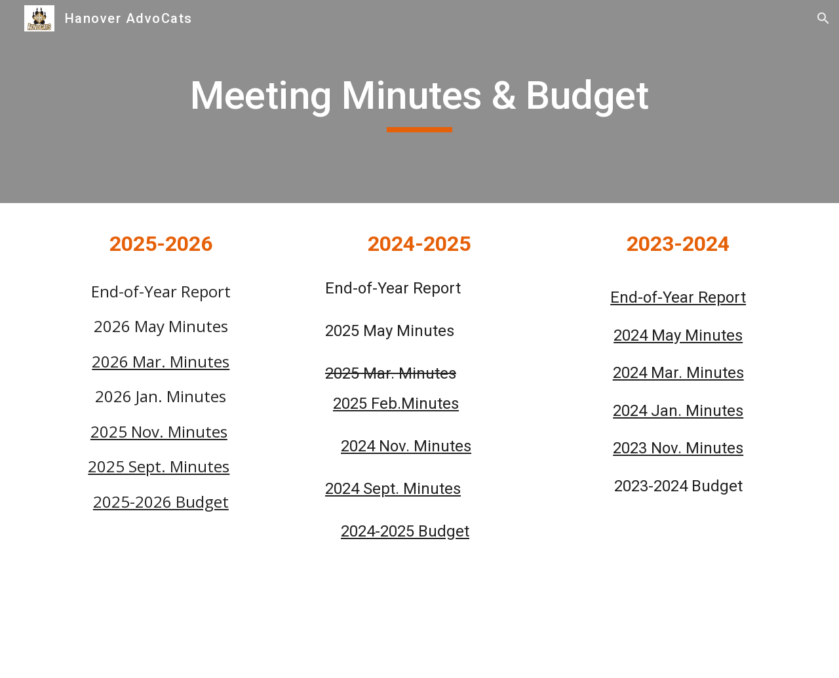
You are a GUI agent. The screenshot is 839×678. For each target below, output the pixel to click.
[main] (419, 102)
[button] (823, 18)
